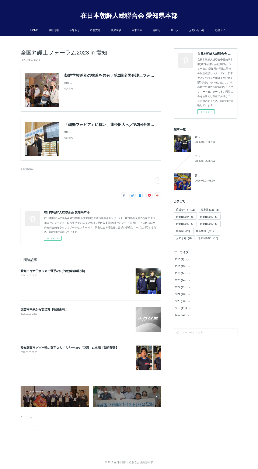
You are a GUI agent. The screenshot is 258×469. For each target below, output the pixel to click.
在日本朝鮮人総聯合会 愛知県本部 (129, 15)
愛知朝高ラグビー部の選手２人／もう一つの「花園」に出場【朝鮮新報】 (70, 347)
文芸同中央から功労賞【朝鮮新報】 (44, 309)
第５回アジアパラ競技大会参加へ (214, 175)
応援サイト (221, 30)
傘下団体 (137, 30)
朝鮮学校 (116, 30)
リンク (174, 30)
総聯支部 (95, 30)
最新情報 (54, 30)
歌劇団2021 (208, 238)
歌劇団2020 (209, 223)
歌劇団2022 (185, 223)
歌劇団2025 (210, 209)
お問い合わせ (196, 30)
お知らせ (74, 30)
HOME (34, 30)
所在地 (156, 30)
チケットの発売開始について (211, 156)
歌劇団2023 (209, 216)
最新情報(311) (27, 169)
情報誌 (183, 231)
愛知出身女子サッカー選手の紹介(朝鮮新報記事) (53, 271)
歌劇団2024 (185, 216)
